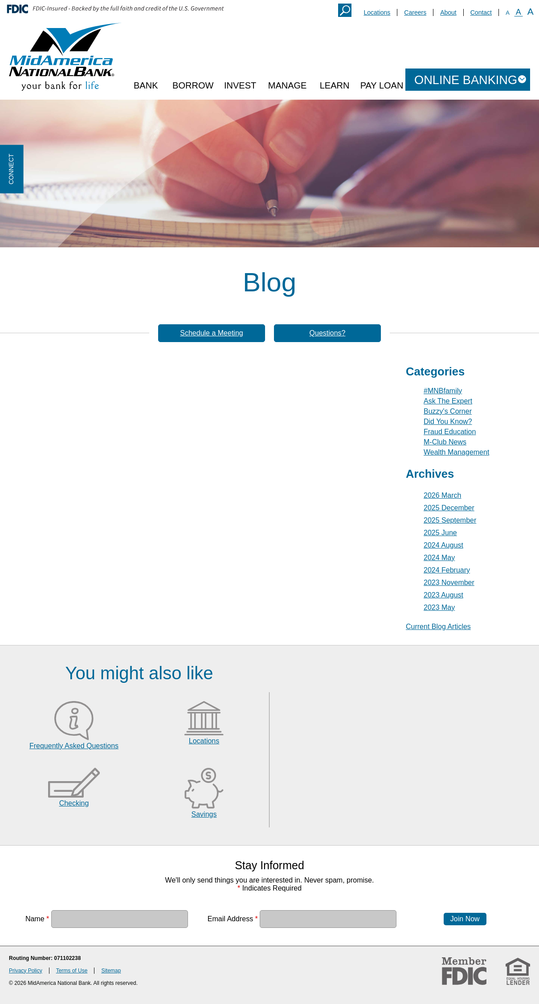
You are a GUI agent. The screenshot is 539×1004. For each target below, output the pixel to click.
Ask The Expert (448, 401)
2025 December (449, 508)
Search (344, 10)
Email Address (233, 918)
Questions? (328, 333)
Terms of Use (72, 971)
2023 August (443, 595)
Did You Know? (448, 421)
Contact (481, 12)
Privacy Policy (25, 971)
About (448, 12)
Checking (74, 803)
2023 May (439, 607)
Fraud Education (450, 431)
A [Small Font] (508, 12)
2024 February (447, 570)
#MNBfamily (443, 391)
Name (37, 918)
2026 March (442, 495)
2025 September (450, 520)
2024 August (443, 545)
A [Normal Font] (518, 12)
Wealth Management (456, 452)
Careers (415, 12)
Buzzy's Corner (448, 411)
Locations (376, 12)
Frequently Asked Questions (73, 746)
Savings (204, 814)
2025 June (440, 532)
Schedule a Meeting (211, 333)
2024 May (439, 557)
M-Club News (445, 442)
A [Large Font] (530, 11)
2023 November (449, 582)
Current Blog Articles (438, 626)
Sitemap (111, 971)
